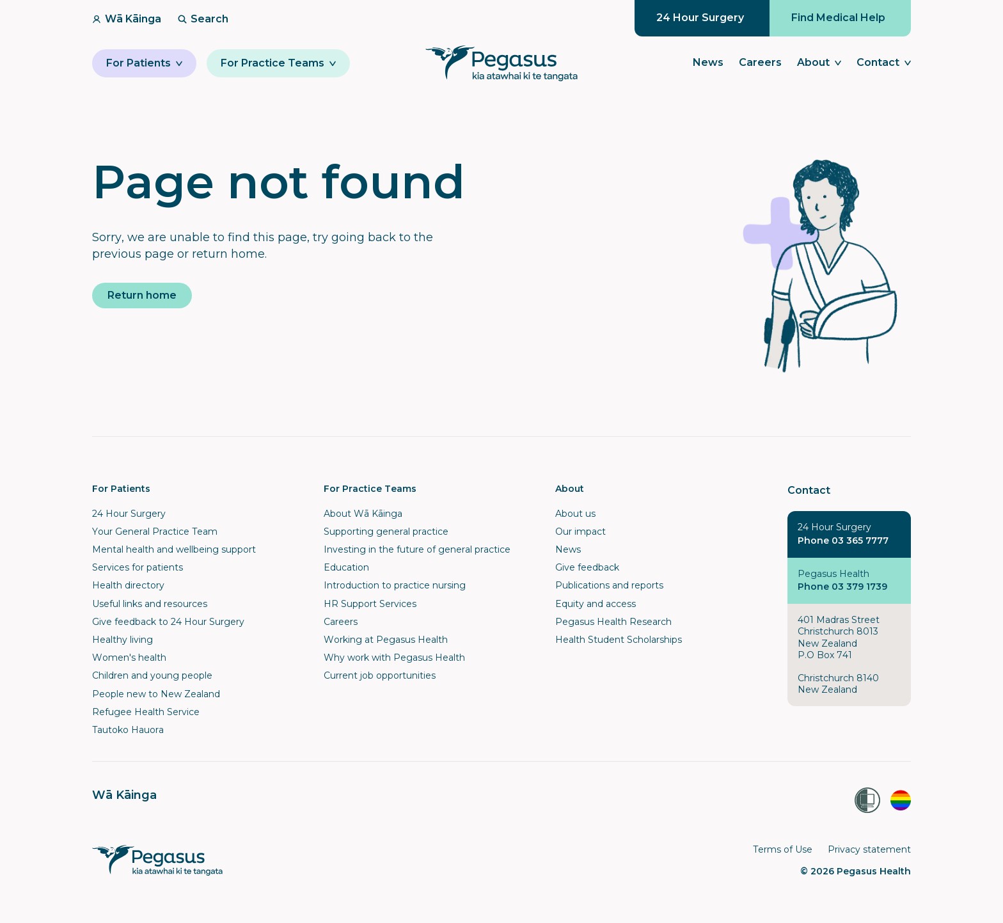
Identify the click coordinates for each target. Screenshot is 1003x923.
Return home (142, 295)
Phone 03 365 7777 (843, 540)
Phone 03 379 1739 (842, 586)
